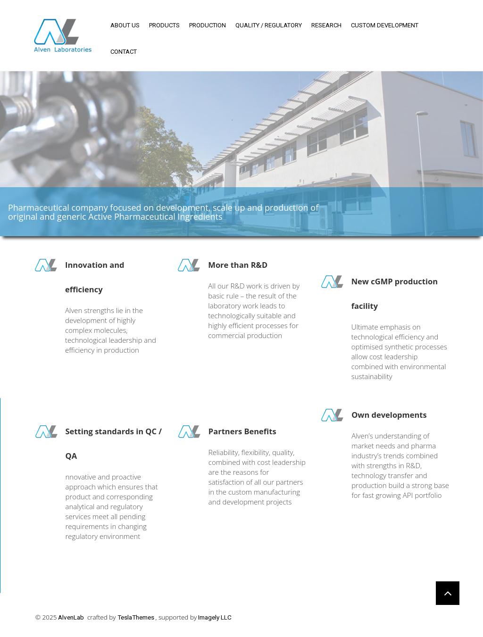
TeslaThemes (135, 617)
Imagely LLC (215, 617)
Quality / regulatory (268, 25)
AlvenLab (71, 617)
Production (207, 25)
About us (125, 25)
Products (164, 25)
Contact (123, 51)
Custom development (384, 25)
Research (326, 25)
